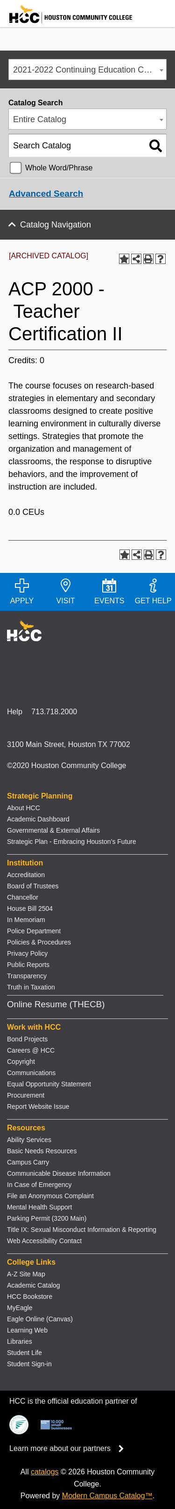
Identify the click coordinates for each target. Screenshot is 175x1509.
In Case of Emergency (39, 1184)
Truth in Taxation (31, 987)
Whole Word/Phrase (59, 167)
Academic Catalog (33, 1285)
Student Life (24, 1352)
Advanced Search (46, 193)
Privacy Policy (27, 953)
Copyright (21, 1061)
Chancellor (22, 897)
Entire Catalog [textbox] (39, 119)
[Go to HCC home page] (66, 21)
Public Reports (28, 964)
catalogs (45, 1472)
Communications (31, 1073)
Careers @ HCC (31, 1050)
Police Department (34, 931)
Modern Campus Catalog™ (107, 1496)
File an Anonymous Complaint (50, 1196)
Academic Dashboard (38, 819)
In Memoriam (26, 919)
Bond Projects (27, 1039)
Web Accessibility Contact (44, 1241)
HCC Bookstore (29, 1296)
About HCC (23, 808)
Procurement (25, 1095)
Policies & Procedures (39, 942)
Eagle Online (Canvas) (40, 1319)
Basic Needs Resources (42, 1151)
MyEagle (19, 1307)
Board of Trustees (33, 886)
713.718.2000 (54, 712)
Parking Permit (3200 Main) (46, 1218)
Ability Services (29, 1139)
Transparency (27, 976)
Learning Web (27, 1330)
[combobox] (87, 69)
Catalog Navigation (55, 224)
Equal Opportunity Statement (49, 1084)
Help (14, 712)
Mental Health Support (39, 1207)
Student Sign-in (29, 1364)
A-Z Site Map (26, 1274)
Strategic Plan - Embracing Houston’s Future (71, 841)
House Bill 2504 (30, 908)
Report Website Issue (38, 1106)
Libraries (19, 1341)
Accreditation (26, 875)
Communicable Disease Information (59, 1173)
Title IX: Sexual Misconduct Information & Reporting (81, 1229)
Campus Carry (28, 1162)
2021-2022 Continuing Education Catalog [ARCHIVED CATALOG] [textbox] (89, 69)
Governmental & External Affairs (53, 830)
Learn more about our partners (69, 1448)
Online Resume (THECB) (56, 1004)
